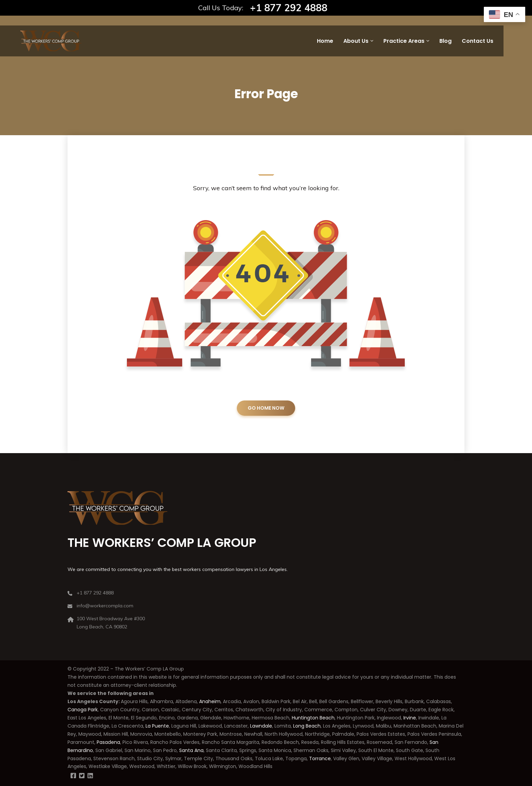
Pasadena (108, 742)
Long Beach (307, 725)
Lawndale (261, 725)
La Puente (157, 725)
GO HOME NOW (266, 408)
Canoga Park (83, 709)
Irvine (409, 717)
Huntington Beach (312, 717)
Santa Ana (191, 750)
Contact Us (477, 41)
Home (325, 41)
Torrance (320, 758)
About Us (355, 41)
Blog (445, 41)
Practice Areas (403, 41)
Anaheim (210, 701)
